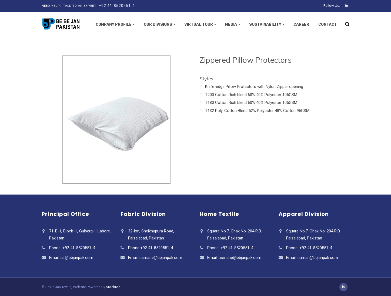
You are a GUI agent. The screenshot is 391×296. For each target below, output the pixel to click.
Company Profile (114, 24)
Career (301, 24)
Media (231, 24)
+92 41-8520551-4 (117, 6)
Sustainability (265, 24)
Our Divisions (158, 24)
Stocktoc (113, 287)
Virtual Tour (198, 24)
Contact (327, 24)
